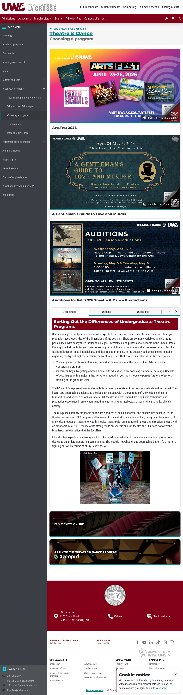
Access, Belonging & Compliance (59, 674)
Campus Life (91, 18)
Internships (8, 194)
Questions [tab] (143, 311)
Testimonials (14, 124)
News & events (10, 168)
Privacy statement (94, 690)
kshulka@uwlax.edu (17, 690)
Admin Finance (56, 680)
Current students (110, 7)
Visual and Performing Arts (18, 186)
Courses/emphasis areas (15, 177)
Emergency (154, 664)
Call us (115, 616)
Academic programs (12, 44)
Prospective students (23, 90)
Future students (89, 7)
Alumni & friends (149, 7)
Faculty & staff (170, 7)
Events (58, 18)
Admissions (8, 18)
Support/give (9, 159)
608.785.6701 (14, 676)
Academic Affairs (57, 668)
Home (53, 29)
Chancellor (54, 664)
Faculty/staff (122, 664)
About (23, 72)
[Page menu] (23, 27)
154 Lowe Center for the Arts (22, 685)
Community (130, 7)
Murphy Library (43, 18)
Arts (104, 18)
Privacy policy (160, 688)
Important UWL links (17, 132)
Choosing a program (17, 115)
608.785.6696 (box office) (20, 680)
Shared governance (93, 673)
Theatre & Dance (71, 33)
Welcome (7, 35)
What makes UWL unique (20, 106)
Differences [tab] (69, 311)
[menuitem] (8, 18)
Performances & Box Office (23, 143)
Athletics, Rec (73, 18)
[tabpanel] (115, 412)
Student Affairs (91, 668)
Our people (8, 53)
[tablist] (115, 312)
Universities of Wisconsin (96, 677)
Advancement (90, 664)
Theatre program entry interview (24, 97)
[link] (115, 524)
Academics (24, 18)
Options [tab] (106, 311)
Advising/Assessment (13, 62)
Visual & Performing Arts (73, 29)
